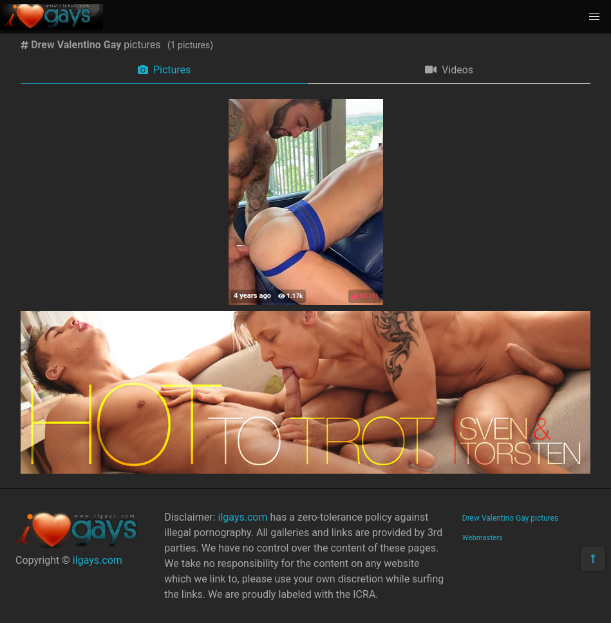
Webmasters (482, 538)
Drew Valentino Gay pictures (510, 518)
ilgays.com (97, 560)
